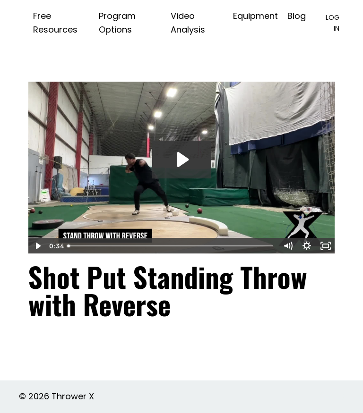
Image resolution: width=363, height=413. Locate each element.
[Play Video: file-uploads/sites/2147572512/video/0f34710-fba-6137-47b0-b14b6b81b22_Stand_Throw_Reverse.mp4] (181, 159)
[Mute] (287, 246)
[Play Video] (37, 246)
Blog (296, 16)
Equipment (255, 16)
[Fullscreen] (325, 246)
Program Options (117, 22)
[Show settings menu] (306, 246)
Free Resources (55, 22)
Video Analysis (188, 22)
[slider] (171, 246)
